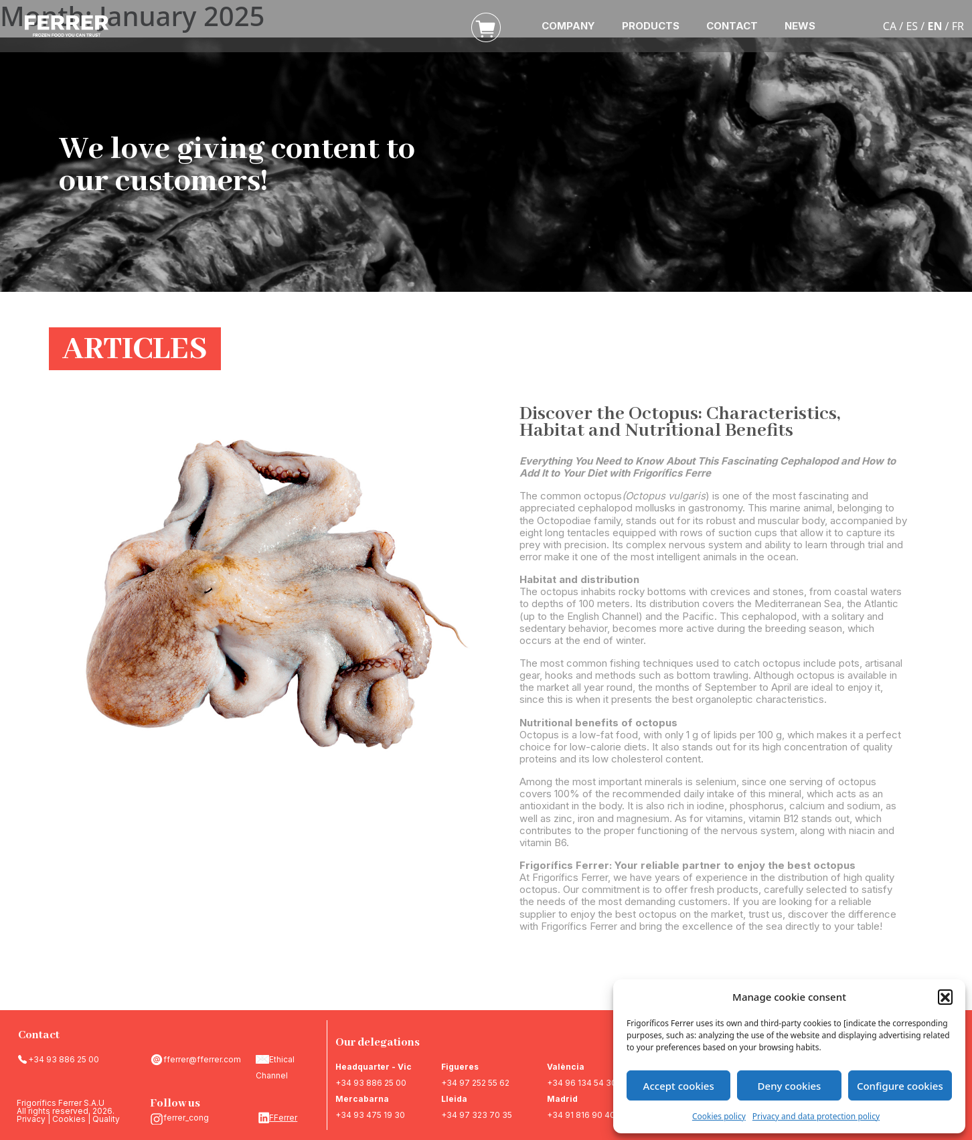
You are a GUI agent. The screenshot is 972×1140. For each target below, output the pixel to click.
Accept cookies (678, 1085)
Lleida (454, 1099)
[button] (945, 996)
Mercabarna (362, 1099)
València (565, 1067)
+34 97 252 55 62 (475, 1083)
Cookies (69, 1119)
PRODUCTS (650, 25)
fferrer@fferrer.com (202, 1059)
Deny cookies (789, 1085)
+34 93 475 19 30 (370, 1115)
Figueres (460, 1067)
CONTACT (732, 25)
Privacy (31, 1119)
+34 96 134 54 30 (582, 1083)
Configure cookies (900, 1085)
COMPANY (568, 25)
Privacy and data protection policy (816, 1116)
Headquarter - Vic (373, 1067)
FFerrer (283, 1118)
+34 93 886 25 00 (63, 1059)
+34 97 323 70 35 (476, 1115)
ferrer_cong (186, 1118)
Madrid (562, 1099)
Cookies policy (719, 1116)
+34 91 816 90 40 (581, 1115)
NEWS (800, 25)
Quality (106, 1119)
